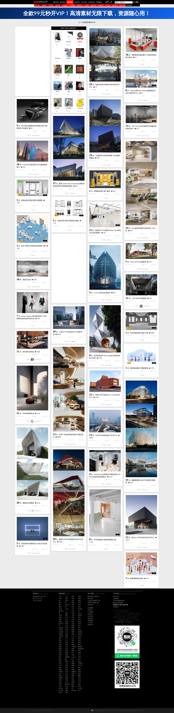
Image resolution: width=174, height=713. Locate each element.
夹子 (79, 690)
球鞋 (60, 651)
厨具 (73, 661)
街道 (66, 623)
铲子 (73, 659)
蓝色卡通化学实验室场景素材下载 (33, 246)
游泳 (66, 644)
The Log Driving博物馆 (138, 262)
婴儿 (60, 605)
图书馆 (67, 684)
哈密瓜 (61, 634)
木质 (79, 680)
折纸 (79, 657)
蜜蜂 (73, 644)
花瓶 (60, 676)
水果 (60, 598)
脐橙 (60, 648)
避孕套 (61, 611)
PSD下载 (83, 2)
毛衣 (66, 648)
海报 (60, 655)
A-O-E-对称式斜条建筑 (102, 293)
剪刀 (66, 674)
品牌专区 (115, 5)
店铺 (79, 686)
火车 (79, 655)
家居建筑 (101, 5)
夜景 (79, 640)
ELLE (73, 636)
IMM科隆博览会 (28, 413)
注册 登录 (136, 5)
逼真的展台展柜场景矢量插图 (31, 200)
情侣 (79, 644)
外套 (66, 671)
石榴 (73, 680)
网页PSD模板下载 (93, 602)
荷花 (60, 686)
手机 (79, 625)
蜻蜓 (79, 676)
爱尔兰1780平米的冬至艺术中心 (143, 537)
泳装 (79, 661)
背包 (60, 663)
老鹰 (66, 665)
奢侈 (73, 628)
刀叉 (66, 663)
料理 (60, 684)
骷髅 (73, 663)
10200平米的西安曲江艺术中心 (106, 435)
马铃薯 (61, 636)
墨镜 (73, 669)
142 (110, 2)
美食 (60, 615)
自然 (73, 613)
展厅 (73, 684)
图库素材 (70, 2)
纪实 (66, 632)
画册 (73, 630)
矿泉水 (61, 630)
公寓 (60, 642)
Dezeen (74, 657)
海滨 (73, 640)
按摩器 (61, 678)
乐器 (66, 676)
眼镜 (73, 651)
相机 (60, 607)
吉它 (79, 678)
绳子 (73, 678)
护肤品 (61, 671)
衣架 (60, 682)
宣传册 (80, 609)
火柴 (73, 655)
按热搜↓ (51, 5)
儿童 (66, 646)
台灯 (79, 659)
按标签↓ (44, 5)
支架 (73, 667)
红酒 (66, 630)
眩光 (73, 611)
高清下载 (122, 5)
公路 (73, 623)
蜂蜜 (66, 636)
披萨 (66, 615)
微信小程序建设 (118, 602)
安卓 (66, 667)
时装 (73, 596)
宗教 (79, 619)
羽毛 (66, 688)
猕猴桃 (80, 646)
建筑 (73, 602)
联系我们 (116, 607)
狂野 (60, 619)
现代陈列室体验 (28, 352)
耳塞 (79, 651)
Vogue (79, 636)
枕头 (79, 667)
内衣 (79, 607)
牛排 (79, 682)
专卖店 (61, 688)
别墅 (73, 632)
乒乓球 (80, 688)
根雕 (73, 665)
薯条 (60, 667)
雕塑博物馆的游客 (136, 578)
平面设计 (65, 5)
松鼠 (66, 634)
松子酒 (61, 690)
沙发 (73, 607)
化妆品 (61, 628)
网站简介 (116, 596)
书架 (66, 692)
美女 (60, 602)
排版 (66, 655)
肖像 (79, 630)
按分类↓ (37, 5)
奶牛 (60, 659)
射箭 (60, 644)
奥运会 (80, 634)
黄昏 (60, 661)
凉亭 (73, 642)
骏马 (60, 674)
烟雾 (73, 676)
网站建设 (99, 2)
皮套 (60, 680)
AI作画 (86, 5)
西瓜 (73, 634)
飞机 (66, 609)
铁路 (79, 642)
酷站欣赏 (63, 2)
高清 (73, 617)
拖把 (66, 678)
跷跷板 (74, 671)
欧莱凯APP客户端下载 (120, 605)
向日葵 (61, 623)
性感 (60, 609)
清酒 (79, 674)
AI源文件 (77, 2)
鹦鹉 (60, 621)
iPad (73, 638)
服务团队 (116, 598)
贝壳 (66, 682)
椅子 (73, 605)
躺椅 (66, 653)
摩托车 (80, 615)
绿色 (73, 600)
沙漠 (60, 665)
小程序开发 (91, 2)
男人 (66, 619)
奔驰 (79, 638)
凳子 (79, 628)
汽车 (66, 596)
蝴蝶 (79, 669)
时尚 (66, 628)
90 (106, 2)
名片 (73, 609)
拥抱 (60, 646)
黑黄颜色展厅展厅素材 (102, 191)
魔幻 (73, 686)
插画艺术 (93, 5)
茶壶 (79, 671)
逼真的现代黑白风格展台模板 (68, 221)
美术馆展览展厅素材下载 (139, 333)
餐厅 (60, 657)
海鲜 (73, 682)
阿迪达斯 (81, 648)
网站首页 (56, 2)
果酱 (60, 669)
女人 (60, 596)
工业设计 (108, 5)
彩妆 (66, 598)
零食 (73, 674)
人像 (73, 615)
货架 (66, 642)
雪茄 (60, 692)
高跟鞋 (80, 632)
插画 (60, 617)
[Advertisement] (32, 61)
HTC (66, 638)
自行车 (67, 605)
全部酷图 (90, 608)
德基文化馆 (27, 280)
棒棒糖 (67, 657)
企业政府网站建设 (118, 600)
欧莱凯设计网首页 (93, 596)
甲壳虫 (74, 690)
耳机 (79, 605)
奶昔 (66, 669)
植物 (79, 600)
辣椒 (66, 690)
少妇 (73, 619)
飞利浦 (74, 646)
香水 (60, 640)
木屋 (66, 686)
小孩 (79, 602)
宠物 (79, 653)
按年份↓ (58, 5)
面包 (79, 621)
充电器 (80, 663)
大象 (79, 613)
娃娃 (60, 653)
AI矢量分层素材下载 (94, 600)
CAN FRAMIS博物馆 (139, 298)
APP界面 (90, 616)
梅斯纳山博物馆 (28, 503)
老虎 (79, 596)
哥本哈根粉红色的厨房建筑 (103, 540)
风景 (73, 598)
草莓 (66, 651)
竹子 (66, 640)
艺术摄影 (72, 5)
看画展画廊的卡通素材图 (139, 368)
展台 (79, 684)
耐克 (73, 648)
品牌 (66, 613)
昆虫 (66, 600)
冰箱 (79, 623)
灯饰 (66, 680)
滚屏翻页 (129, 5)
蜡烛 (66, 661)
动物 (79, 598)
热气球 (80, 665)
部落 (60, 638)
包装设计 (79, 5)
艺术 (66, 617)
